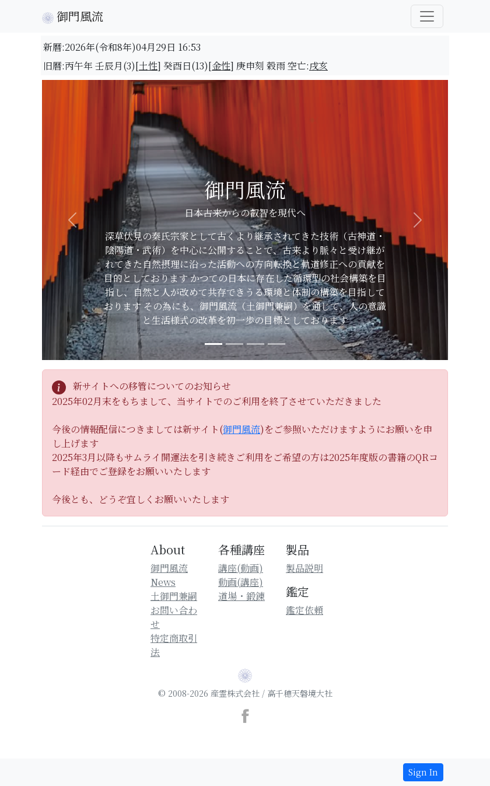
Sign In (423, 772)
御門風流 (72, 16)
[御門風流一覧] (427, 16)
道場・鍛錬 (241, 596)
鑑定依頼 (304, 610)
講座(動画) (240, 568)
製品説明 (304, 568)
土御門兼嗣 (173, 596)
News (163, 582)
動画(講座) (240, 582)
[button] (72, 220)
